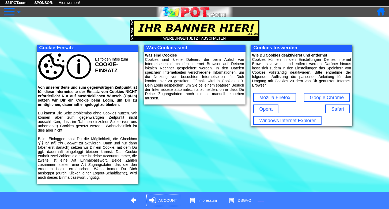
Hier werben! (69, 3)
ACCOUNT (163, 200)
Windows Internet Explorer (287, 120)
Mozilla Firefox (274, 97)
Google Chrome (327, 97)
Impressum (203, 200)
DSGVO (240, 200)
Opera (266, 109)
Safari (337, 109)
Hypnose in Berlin (261, 201)
